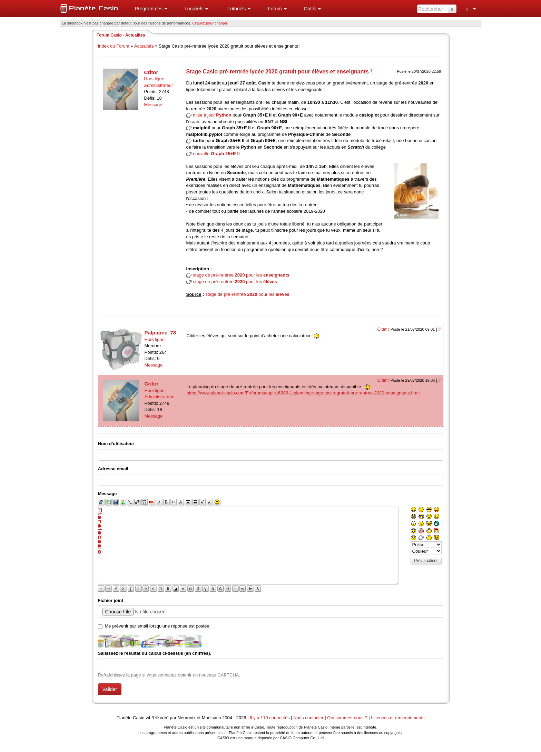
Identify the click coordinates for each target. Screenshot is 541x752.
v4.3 (150, 717)
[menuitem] (148, 8)
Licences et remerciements (397, 717)
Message (153, 104)
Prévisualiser (426, 560)
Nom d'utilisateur (116, 443)
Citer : (383, 329)
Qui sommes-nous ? (347, 717)
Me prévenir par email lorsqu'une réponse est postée (157, 626)
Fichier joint (111, 600)
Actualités (144, 46)
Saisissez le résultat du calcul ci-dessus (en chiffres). (155, 653)
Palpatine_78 (160, 332)
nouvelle (216, 153)
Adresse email (113, 468)
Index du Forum (113, 46)
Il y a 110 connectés (270, 717)
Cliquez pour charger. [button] (210, 23)
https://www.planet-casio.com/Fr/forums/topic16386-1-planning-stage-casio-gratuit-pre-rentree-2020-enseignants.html (303, 392)
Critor (151, 72)
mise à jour (212, 115)
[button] (148, 8)
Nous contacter (308, 717)
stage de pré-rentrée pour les (241, 275)
